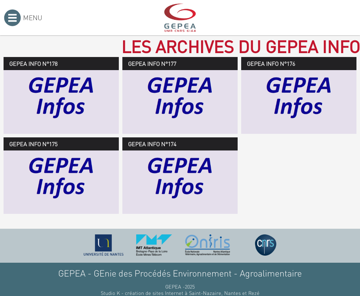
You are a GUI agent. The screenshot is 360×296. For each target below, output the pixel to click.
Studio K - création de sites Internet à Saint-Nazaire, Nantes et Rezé (180, 293)
